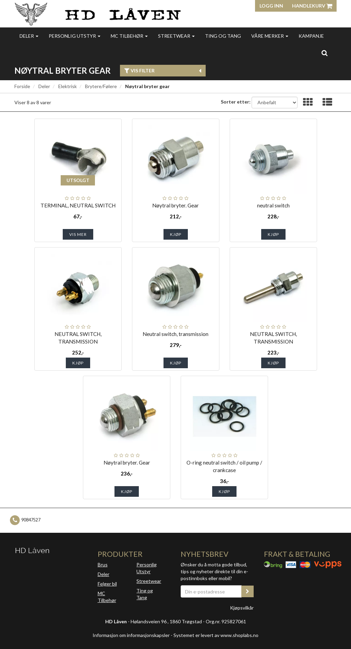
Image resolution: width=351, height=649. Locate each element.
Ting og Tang (223, 36)
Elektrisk (67, 86)
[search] (324, 52)
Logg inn (271, 6)
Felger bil (107, 584)
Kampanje (311, 36)
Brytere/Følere (101, 86)
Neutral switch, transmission (175, 334)
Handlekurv (312, 6)
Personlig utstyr (74, 36)
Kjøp (175, 234)
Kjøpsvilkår (242, 608)
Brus (103, 564)
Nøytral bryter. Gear (175, 205)
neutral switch (273, 205)
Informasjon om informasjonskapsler (131, 635)
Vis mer (78, 234)
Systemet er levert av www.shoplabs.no (215, 635)
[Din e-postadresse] (211, 591)
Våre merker (269, 36)
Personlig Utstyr (146, 568)
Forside (22, 86)
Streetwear (176, 36)
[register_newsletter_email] (247, 591)
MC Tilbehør (129, 36)
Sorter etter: (236, 102)
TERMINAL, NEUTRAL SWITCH (78, 205)
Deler (29, 36)
